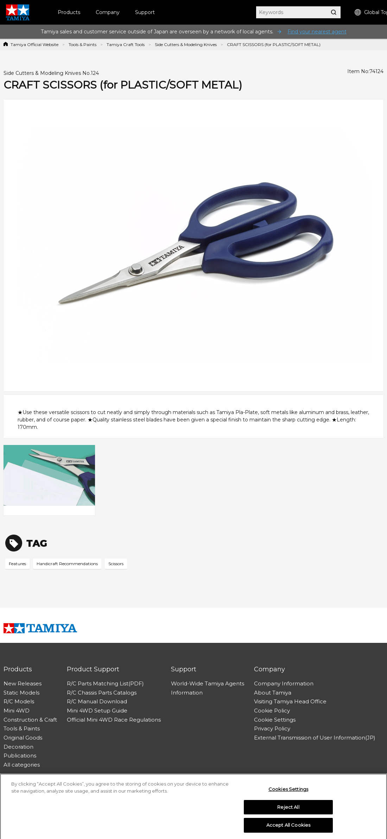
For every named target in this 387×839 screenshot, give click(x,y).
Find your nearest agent (317, 31)
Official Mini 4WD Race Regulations (114, 719)
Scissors (115, 563)
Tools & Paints (82, 44)
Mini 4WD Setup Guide (97, 710)
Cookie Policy (272, 710)
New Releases (23, 683)
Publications (20, 755)
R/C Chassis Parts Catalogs (102, 692)
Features (17, 563)
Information (187, 692)
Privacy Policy (272, 728)
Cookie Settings (275, 719)
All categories (22, 764)
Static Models (21, 692)
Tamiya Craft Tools (126, 44)
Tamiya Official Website (34, 44)
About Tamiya (272, 692)
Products (69, 12)
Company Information (283, 683)
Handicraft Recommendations (67, 563)
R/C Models (19, 701)
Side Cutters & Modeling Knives (186, 44)
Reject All (288, 809)
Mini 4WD (17, 710)
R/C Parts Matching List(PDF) (105, 683)
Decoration (18, 746)
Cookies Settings (288, 791)
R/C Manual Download (97, 701)
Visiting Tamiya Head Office (290, 701)
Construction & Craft (30, 719)
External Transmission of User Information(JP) (314, 737)
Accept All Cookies (288, 827)
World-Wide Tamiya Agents (207, 683)
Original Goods (23, 737)
